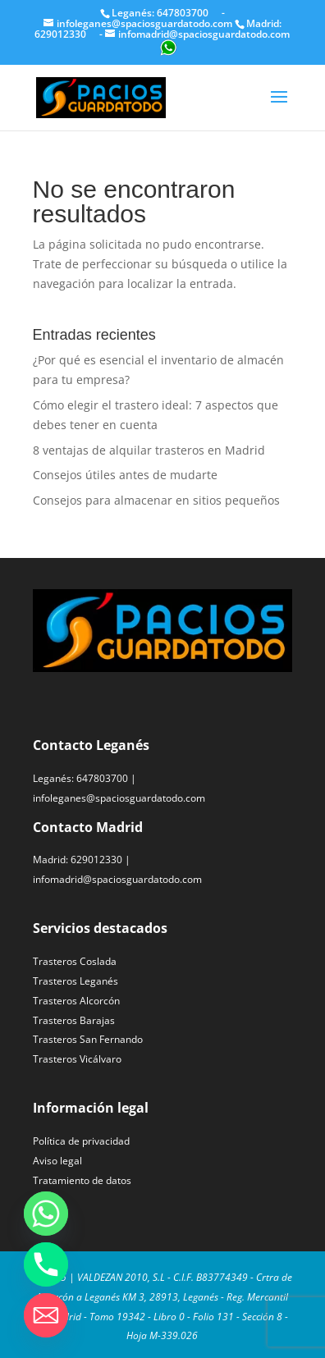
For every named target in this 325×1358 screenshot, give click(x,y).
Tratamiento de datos (82, 1180)
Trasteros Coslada (75, 961)
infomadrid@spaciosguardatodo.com (117, 879)
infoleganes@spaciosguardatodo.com (119, 798)
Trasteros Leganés (75, 981)
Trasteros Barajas (74, 1020)
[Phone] (46, 1264)
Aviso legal (57, 1161)
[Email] (46, 1315)
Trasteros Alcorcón (76, 1001)
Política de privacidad (81, 1141)
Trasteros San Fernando (88, 1039)
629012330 (96, 859)
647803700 (102, 778)
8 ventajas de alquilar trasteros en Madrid (149, 450)
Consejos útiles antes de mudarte (125, 474)
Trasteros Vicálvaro (77, 1059)
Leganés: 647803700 (161, 13)
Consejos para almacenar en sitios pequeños (156, 500)
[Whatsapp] (46, 1213)
